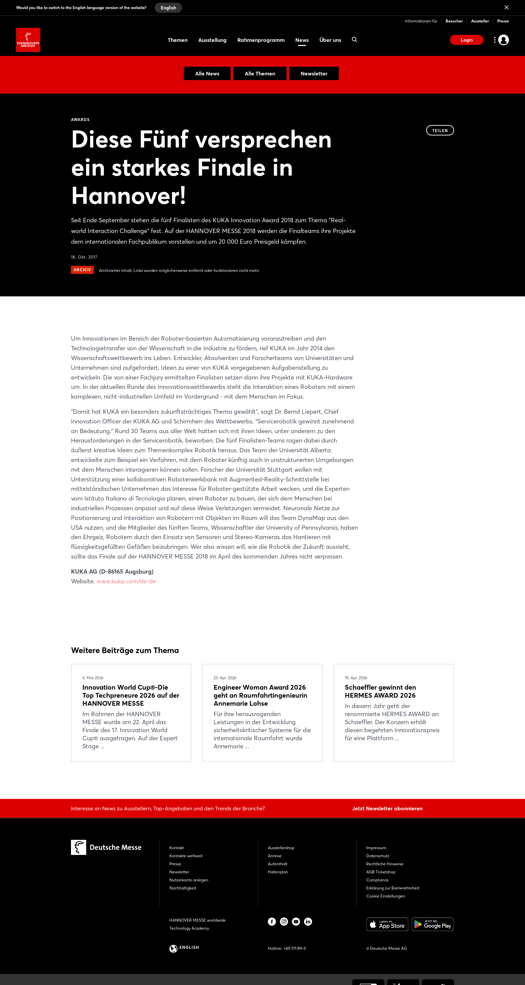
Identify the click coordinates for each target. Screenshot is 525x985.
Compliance (377, 879)
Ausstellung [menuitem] (212, 40)
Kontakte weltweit (186, 855)
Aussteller (480, 20)
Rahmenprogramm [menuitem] (261, 40)
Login (467, 40)
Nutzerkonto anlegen (188, 879)
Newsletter (314, 73)
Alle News (207, 73)
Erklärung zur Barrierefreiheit (392, 887)
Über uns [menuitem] (330, 40)
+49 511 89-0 (294, 948)
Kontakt (176, 847)
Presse (503, 20)
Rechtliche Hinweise (384, 863)
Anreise (275, 855)
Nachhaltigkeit (182, 887)
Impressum (376, 847)
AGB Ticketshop (380, 871)
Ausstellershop (281, 847)
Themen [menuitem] (178, 40)
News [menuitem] (302, 40)
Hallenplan (278, 871)
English (168, 8)
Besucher (454, 20)
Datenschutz (377, 855)
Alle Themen (260, 73)
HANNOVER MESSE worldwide (197, 920)
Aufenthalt (277, 863)
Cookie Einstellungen (385, 896)
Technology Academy (189, 928)
